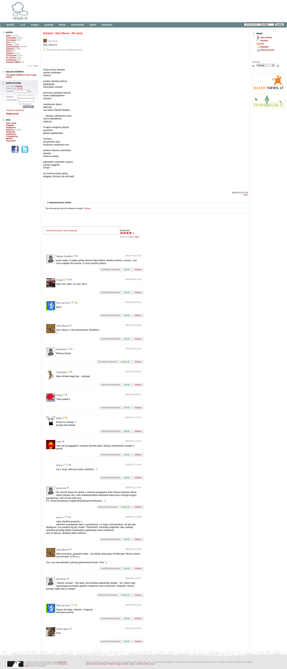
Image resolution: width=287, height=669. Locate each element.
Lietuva (132, 664)
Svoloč (59, 280)
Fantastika (11, 38)
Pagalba (10, 125)
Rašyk (22, 24)
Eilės (8, 35)
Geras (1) (125, 362)
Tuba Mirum (62, 33)
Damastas (61, 349)
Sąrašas (264, 40)
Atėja (58, 395)
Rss (262, 44)
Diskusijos (107, 24)
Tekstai (62, 24)
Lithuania (139, 664)
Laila (58, 441)
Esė (8, 42)
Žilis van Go (62, 303)
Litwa (152, 664)
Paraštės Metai (13, 62)
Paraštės (110, 664)
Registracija (12, 113)
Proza (9, 44)
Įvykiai (93, 24)
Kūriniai (48, 33)
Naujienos (11, 127)
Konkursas (11, 60)
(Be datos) (77, 33)
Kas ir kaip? (134, 237)
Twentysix (61, 372)
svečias (18, 86)
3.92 (121, 232)
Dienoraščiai (77, 24)
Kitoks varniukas (92, 664)
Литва (146, 664)
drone (59, 465)
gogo (58, 418)
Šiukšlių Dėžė (12, 46)
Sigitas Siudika (64, 256)
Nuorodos (11, 141)
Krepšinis (124, 664)
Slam (8, 51)
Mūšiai (9, 138)
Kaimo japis (62, 629)
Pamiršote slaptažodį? (15, 110)
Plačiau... (88, 208)
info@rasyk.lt (62, 662)
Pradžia (10, 24)
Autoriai (10, 130)
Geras (127, 269)
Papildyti (264, 47)
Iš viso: (32, 66)
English (10, 53)
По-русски (11, 55)
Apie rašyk (11, 123)
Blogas (138, 269)
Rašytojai (48, 24)
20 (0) (20, 88)
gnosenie (61, 488)
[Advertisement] (112, 11)
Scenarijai (11, 40)
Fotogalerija (12, 136)
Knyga (117, 664)
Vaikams (10, 49)
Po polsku (11, 57)
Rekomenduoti (267, 50)
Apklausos (11, 134)
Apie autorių (266, 37)
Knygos (35, 24)
